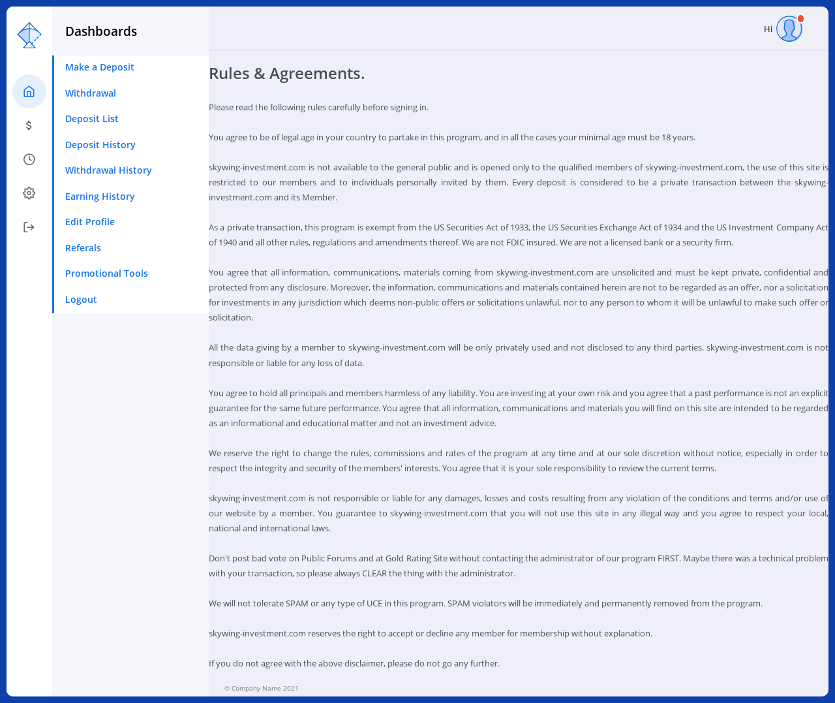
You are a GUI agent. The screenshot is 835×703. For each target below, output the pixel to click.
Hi (783, 29)
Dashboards (101, 31)
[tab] (29, 91)
